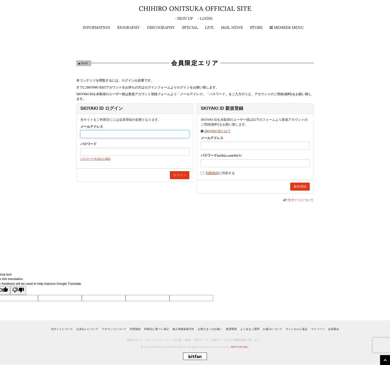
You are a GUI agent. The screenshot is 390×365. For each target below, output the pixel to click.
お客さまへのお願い (210, 328)
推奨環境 (231, 328)
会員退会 (333, 328)
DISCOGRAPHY (161, 27)
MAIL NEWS (232, 27)
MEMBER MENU (286, 27)
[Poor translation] (18, 290)
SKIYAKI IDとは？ (217, 131)
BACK (84, 63)
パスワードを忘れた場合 (95, 158)
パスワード (88, 144)
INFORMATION (96, 27)
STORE (256, 27)
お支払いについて (87, 328)
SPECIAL (190, 27)
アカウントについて (114, 328)
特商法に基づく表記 (156, 328)
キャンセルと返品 (296, 328)
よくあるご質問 (249, 328)
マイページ (318, 328)
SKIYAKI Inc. (240, 347)
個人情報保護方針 (183, 328)
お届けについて (272, 328)
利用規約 (212, 173)
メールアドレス (91, 126)
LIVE (209, 27)
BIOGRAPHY (128, 27)
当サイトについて (301, 200)
